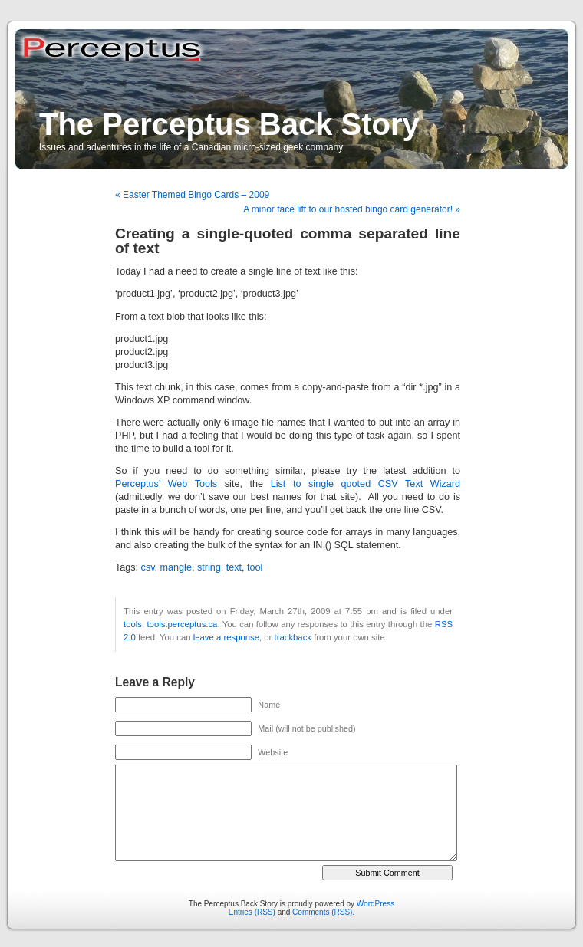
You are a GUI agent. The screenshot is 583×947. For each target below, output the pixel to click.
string (209, 567)
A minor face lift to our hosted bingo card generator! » (351, 209)
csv (148, 567)
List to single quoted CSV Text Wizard (365, 483)
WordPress (375, 903)
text (234, 567)
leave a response (226, 637)
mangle (176, 567)
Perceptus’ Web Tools (166, 483)
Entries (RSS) (252, 912)
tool (254, 567)
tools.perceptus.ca (182, 624)
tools (133, 624)
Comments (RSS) (322, 912)
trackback (293, 637)
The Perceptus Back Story (229, 124)
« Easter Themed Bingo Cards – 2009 (192, 194)
